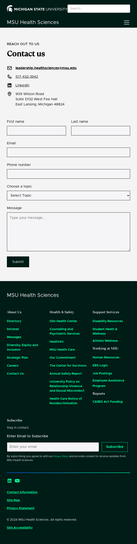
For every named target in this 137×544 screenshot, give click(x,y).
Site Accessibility (20, 527)
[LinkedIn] (9, 480)
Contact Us (15, 373)
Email (11, 143)
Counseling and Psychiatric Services (65, 331)
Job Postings (102, 373)
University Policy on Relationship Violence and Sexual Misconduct (67, 386)
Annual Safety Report (66, 373)
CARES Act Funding (108, 401)
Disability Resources (108, 321)
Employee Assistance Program (108, 383)
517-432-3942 (27, 76)
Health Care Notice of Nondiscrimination (66, 401)
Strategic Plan (17, 357)
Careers (12, 365)
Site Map (13, 500)
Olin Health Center (63, 321)
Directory (14, 321)
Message (14, 208)
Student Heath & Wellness (105, 331)
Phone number (19, 165)
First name (15, 121)
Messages (14, 337)
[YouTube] (17, 480)
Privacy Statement (21, 508)
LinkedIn (22, 85)
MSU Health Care (62, 349)
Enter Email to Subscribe (27, 436)
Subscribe (114, 447)
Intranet (13, 329)
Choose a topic (19, 186)
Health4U (57, 341)
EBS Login (100, 365)
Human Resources (106, 357)
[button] (125, 22)
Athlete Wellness (105, 340)
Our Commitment (63, 357)
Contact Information (22, 492)
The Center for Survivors (68, 365)
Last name (79, 121)
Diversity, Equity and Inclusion (22, 347)
